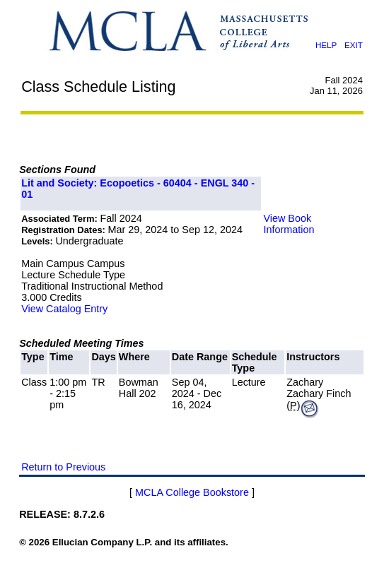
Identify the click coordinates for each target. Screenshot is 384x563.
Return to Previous (63, 467)
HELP (326, 44)
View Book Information (288, 224)
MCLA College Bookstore (192, 492)
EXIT (353, 44)
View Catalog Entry (64, 308)
